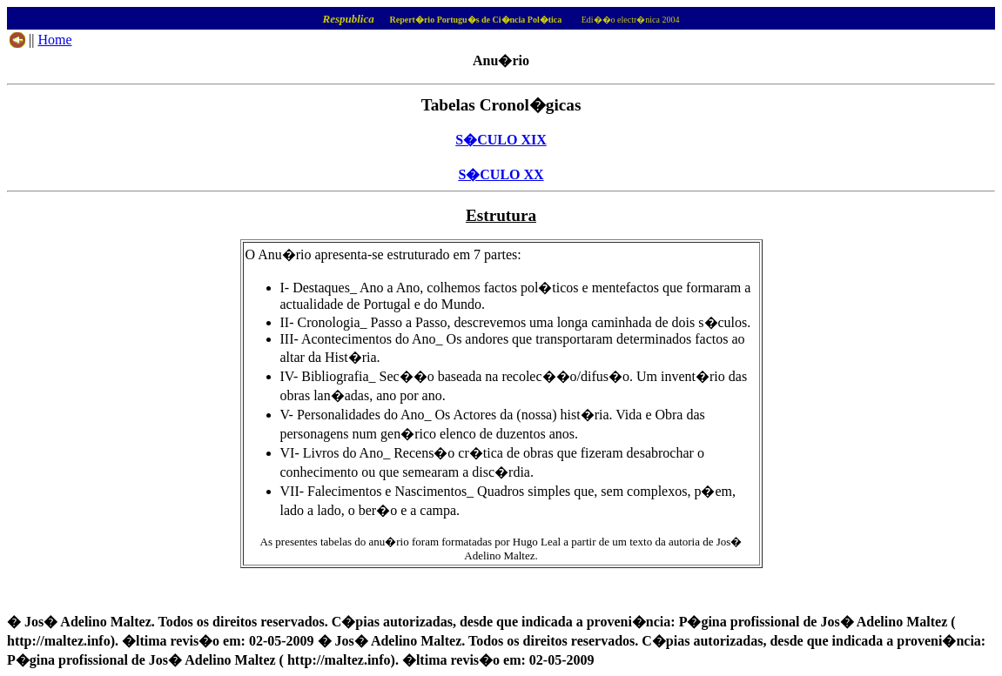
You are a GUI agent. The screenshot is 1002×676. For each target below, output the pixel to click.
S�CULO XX (500, 174)
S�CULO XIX (500, 139)
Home (54, 39)
